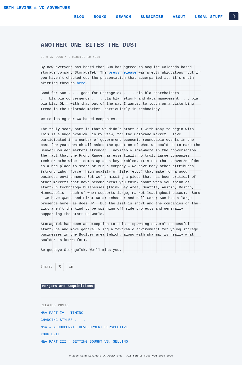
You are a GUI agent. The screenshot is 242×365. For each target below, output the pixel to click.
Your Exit (50, 334)
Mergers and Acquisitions (67, 286)
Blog (79, 17)
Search (123, 17)
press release (122, 73)
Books (100, 17)
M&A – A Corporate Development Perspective (84, 327)
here (81, 83)
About (179, 17)
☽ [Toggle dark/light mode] (234, 16)
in (71, 267)
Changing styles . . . (63, 320)
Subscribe (152, 17)
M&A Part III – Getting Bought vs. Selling (84, 342)
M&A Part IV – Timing (62, 313)
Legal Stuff (209, 17)
